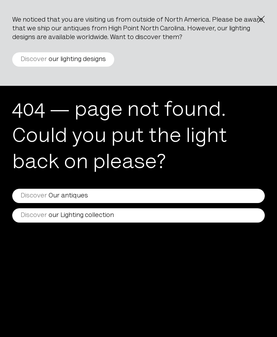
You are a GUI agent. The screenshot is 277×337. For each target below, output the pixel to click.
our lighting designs (63, 59)
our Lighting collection (67, 215)
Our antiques (54, 196)
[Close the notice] (261, 19)
